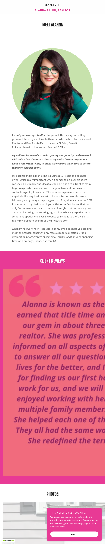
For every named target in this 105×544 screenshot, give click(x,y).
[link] (52, 10)
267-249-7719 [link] (52, 5)
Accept (74, 534)
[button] (10, 5)
